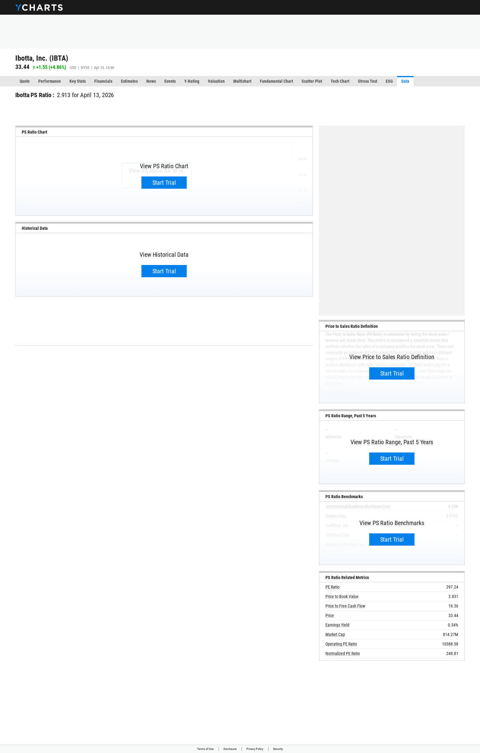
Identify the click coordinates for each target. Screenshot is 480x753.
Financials (103, 81)
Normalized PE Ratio (342, 653)
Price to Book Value (341, 596)
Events (170, 81)
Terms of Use (205, 749)
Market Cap (335, 634)
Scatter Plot (312, 81)
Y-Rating (191, 81)
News (151, 81)
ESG (389, 81)
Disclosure (230, 749)
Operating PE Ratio (341, 643)
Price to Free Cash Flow (345, 606)
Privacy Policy (254, 749)
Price (329, 615)
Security (278, 749)
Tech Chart (340, 81)
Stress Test (367, 81)
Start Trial (164, 182)
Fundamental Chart (276, 81)
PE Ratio (332, 587)
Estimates (129, 81)
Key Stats (77, 81)
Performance (49, 81)
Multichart (242, 81)
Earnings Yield (337, 624)
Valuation (216, 81)
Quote (25, 81)
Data (405, 81)
